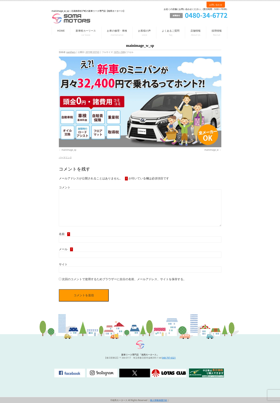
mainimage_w (211, 149)
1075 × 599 (119, 52)
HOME (61, 30)
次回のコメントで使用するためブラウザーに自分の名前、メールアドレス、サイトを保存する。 (124, 279)
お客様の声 (144, 30)
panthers (71, 52)
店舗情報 (195, 30)
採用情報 (217, 30)
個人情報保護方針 (158, 400)
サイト (63, 264)
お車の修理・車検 (117, 30)
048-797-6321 (169, 357)
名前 (64, 234)
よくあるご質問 (170, 30)
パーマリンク (65, 157)
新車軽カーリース (86, 30)
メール (66, 249)
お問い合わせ (215, 4)
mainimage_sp (69, 149)
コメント (64, 187)
